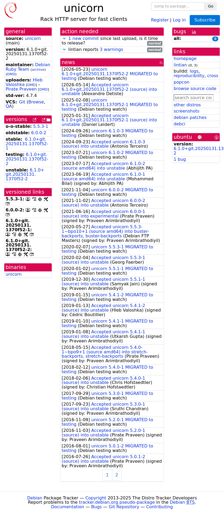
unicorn (33, 38)
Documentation (67, 506)
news (68, 62)
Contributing (159, 506)
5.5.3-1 (40, 126)
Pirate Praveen (21, 89)
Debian (34, 497)
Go (210, 6)
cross (212, 75)
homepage (185, 58)
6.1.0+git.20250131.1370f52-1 (27, 144)
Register (160, 19)
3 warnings (111, 49)
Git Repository (124, 506)
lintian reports (112, 49)
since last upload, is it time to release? (112, 41)
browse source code (195, 88)
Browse (36, 101)
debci (179, 123)
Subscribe (204, 20)
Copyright (95, 497)
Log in (179, 19)
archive (38, 70)
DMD (11, 74)
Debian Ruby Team (28, 67)
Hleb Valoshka (24, 82)
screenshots (186, 111)
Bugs (96, 506)
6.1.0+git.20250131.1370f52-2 (27, 159)
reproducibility (189, 75)
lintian (180, 65)
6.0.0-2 (38, 132)
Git (22, 101)
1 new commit (83, 38)
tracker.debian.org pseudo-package (117, 502)
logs (194, 71)
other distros (187, 104)
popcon (181, 82)
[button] (64, 38)
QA (9, 106)
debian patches (190, 117)
